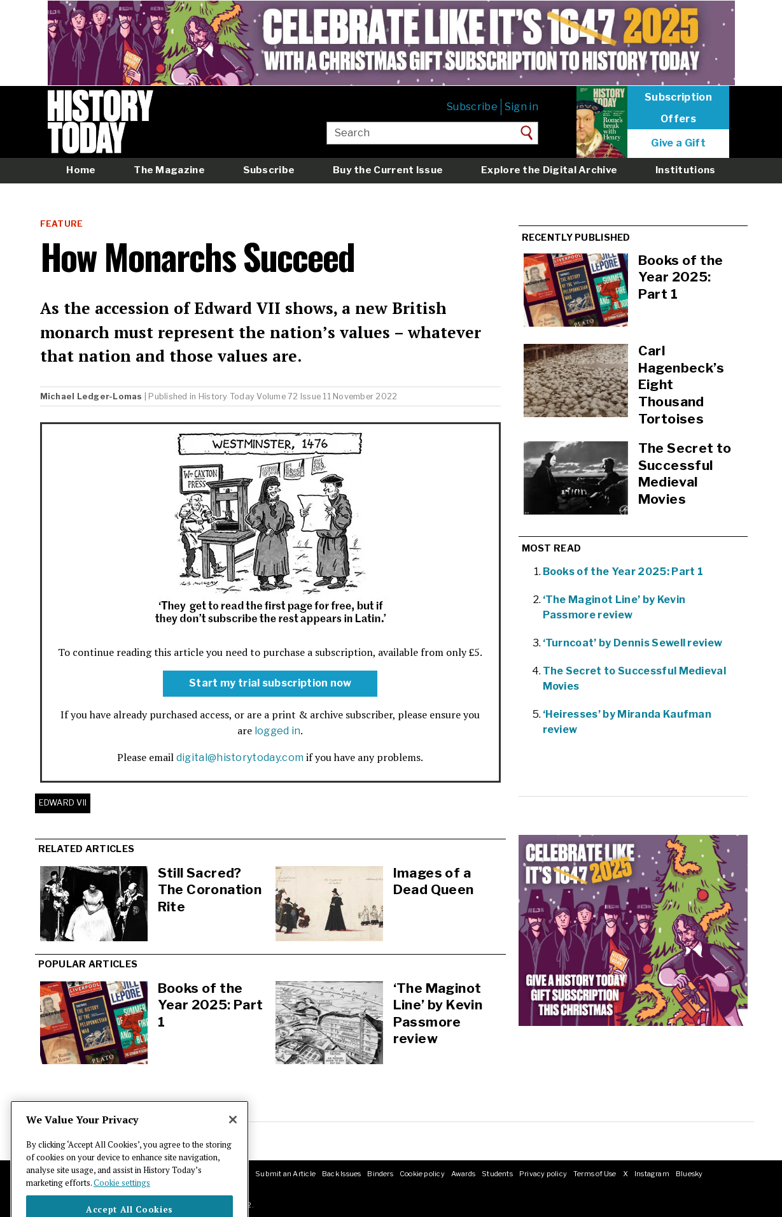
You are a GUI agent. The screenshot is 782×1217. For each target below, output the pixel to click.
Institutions (685, 170)
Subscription (678, 97)
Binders (380, 1173)
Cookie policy (422, 1173)
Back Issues (341, 1173)
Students (497, 1173)
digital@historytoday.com (240, 757)
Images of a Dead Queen (433, 881)
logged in (278, 731)
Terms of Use (595, 1173)
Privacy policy (543, 1173)
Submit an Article (285, 1173)
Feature (61, 224)
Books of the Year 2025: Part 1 (210, 1005)
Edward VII (63, 803)
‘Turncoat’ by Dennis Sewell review (633, 643)
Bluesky (689, 1173)
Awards (463, 1173)
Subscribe (472, 107)
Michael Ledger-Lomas (91, 396)
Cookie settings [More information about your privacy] (122, 1198)
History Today (227, 396)
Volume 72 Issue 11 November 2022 (326, 396)
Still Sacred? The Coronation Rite (210, 890)
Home (80, 170)
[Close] (233, 1136)
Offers (678, 119)
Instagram (651, 1173)
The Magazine (169, 170)
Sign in (521, 107)
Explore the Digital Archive (549, 170)
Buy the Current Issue (388, 170)
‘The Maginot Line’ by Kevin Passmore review (438, 1013)
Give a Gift (678, 143)
